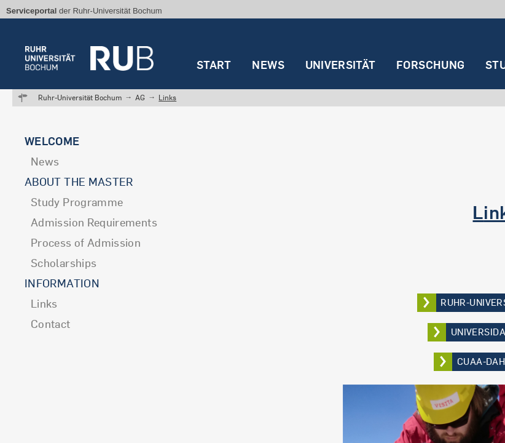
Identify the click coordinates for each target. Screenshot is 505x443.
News (268, 65)
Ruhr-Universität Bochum (80, 97)
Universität (340, 65)
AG (140, 97)
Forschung (430, 65)
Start (214, 65)
